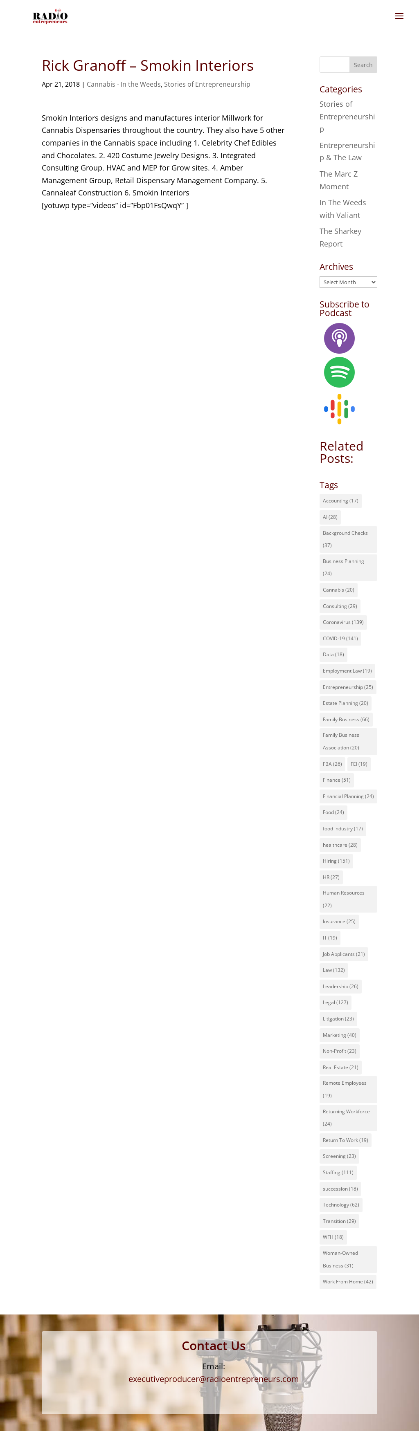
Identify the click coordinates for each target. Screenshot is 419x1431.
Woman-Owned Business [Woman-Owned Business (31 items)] (340, 1259)
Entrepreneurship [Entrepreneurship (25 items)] (348, 687)
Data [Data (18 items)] (333, 654)
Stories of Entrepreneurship (207, 84)
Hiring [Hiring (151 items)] (336, 860)
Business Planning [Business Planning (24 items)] (343, 567)
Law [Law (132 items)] (334, 970)
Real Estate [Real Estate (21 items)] (340, 1067)
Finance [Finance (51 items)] (337, 779)
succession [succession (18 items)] (340, 1188)
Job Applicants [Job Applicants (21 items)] (344, 954)
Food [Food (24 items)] (333, 812)
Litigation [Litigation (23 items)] (338, 1018)
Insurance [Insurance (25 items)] (339, 921)
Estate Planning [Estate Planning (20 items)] (345, 703)
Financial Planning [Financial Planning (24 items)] (348, 796)
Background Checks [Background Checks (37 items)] (345, 539)
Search (363, 65)
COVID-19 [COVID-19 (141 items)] (340, 638)
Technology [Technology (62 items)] (341, 1204)
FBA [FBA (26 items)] (332, 763)
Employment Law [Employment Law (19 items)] (347, 670)
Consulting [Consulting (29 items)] (340, 606)
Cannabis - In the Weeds (124, 84)
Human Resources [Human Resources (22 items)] (344, 899)
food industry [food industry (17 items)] (343, 828)
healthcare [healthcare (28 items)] (340, 844)
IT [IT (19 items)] (330, 937)
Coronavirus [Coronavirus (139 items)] (343, 622)
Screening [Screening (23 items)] (339, 1156)
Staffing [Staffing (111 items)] (338, 1172)
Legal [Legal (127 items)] (335, 1002)
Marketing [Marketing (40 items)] (339, 1035)
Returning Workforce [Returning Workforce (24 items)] (346, 1118)
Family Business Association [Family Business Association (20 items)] (341, 741)
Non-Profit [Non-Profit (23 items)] (339, 1050)
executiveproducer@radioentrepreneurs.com (213, 1378)
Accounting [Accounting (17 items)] (340, 500)
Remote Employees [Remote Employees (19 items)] (345, 1089)
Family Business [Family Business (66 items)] (346, 719)
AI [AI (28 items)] (330, 517)
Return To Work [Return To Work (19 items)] (345, 1140)
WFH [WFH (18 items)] (333, 1237)
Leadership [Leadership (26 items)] (340, 986)
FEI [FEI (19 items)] (359, 763)
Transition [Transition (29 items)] (339, 1221)
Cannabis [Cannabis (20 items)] (338, 589)
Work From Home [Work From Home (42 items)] (348, 1281)
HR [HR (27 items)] (331, 877)
